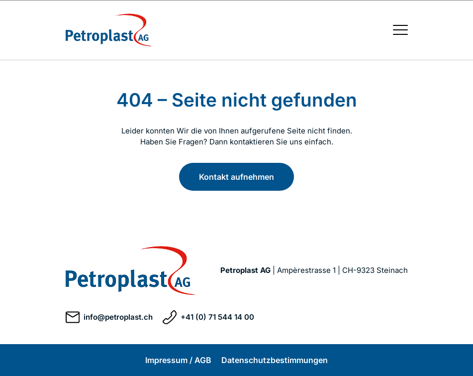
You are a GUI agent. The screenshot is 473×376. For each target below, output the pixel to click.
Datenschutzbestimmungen (274, 360)
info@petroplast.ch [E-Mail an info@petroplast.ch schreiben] (109, 317)
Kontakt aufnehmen (236, 177)
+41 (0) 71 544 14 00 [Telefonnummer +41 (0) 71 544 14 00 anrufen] (208, 317)
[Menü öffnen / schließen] (400, 30)
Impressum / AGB (178, 360)
